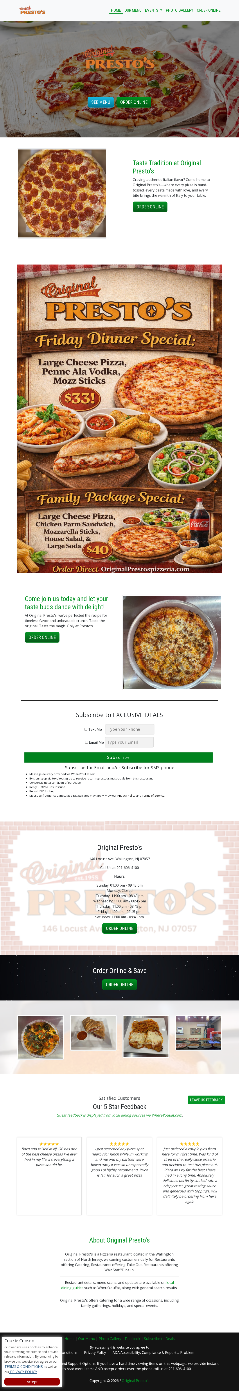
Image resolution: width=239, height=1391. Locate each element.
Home (116, 10)
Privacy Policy (126, 796)
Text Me (94, 729)
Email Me (94, 742)
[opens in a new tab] (119, 418)
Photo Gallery (179, 10)
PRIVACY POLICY (23, 1371)
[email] (129, 742)
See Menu (100, 102)
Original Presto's (135, 1380)
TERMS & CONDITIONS (23, 1366)
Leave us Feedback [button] (206, 1121)
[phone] (130, 729)
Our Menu (133, 10)
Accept (32, 1381)
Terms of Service (153, 796)
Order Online (209, 10)
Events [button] (152, 10)
